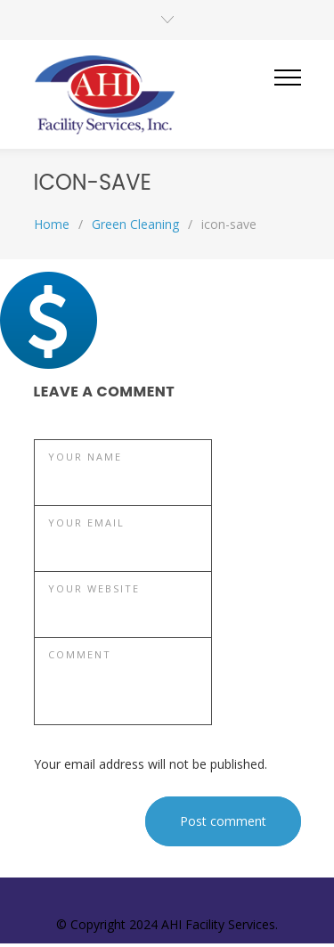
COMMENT (79, 654)
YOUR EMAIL (86, 522)
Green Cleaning (135, 224)
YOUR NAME (85, 456)
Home (51, 224)
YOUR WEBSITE (94, 588)
